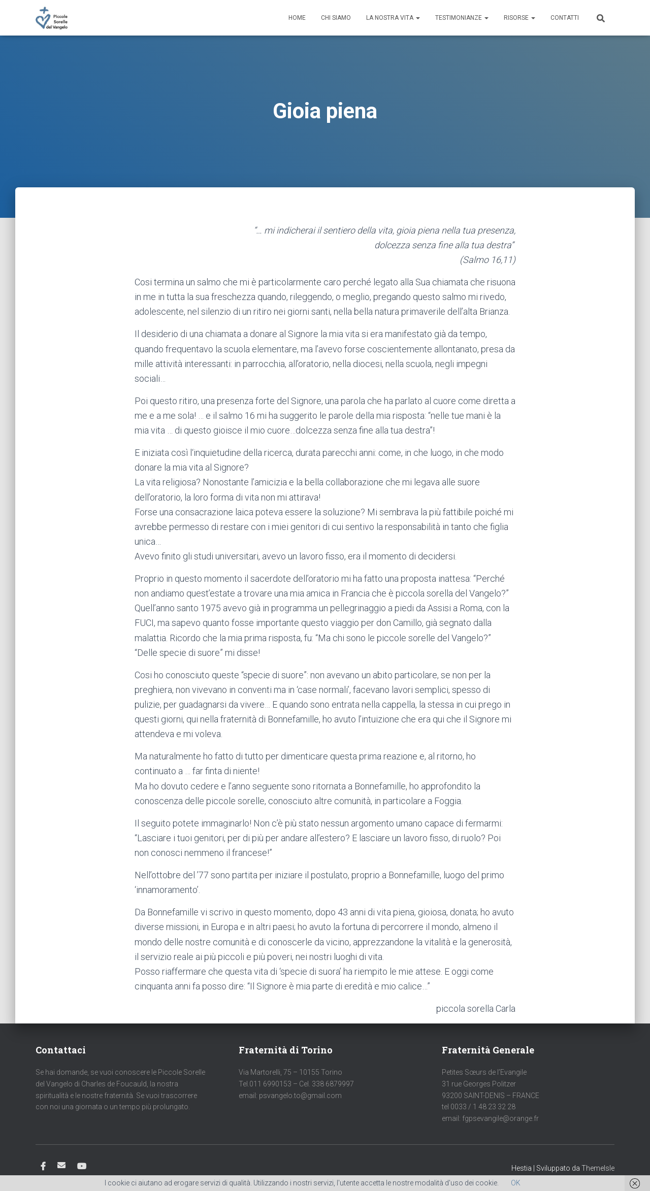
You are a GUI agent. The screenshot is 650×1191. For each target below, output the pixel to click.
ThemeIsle (597, 1168)
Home (297, 17)
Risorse (519, 17)
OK (516, 1183)
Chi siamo (336, 17)
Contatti (564, 17)
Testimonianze (462, 17)
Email (61, 1165)
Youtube (81, 1166)
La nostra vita (393, 17)
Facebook (43, 1166)
